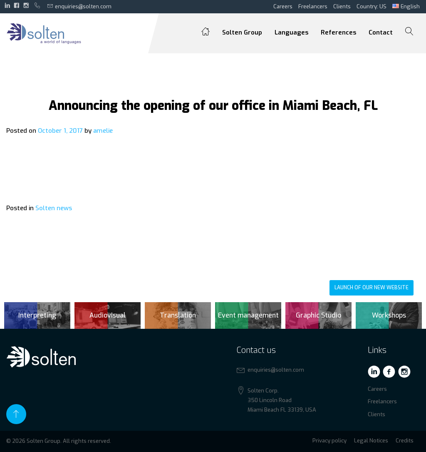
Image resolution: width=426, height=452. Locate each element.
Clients (342, 6)
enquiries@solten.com (79, 6)
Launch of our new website (371, 287)
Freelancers (312, 6)
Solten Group (242, 32)
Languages (291, 32)
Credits (405, 440)
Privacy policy (329, 440)
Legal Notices (371, 440)
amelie (103, 131)
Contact (381, 32)
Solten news (53, 208)
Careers (282, 6)
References (338, 32)
